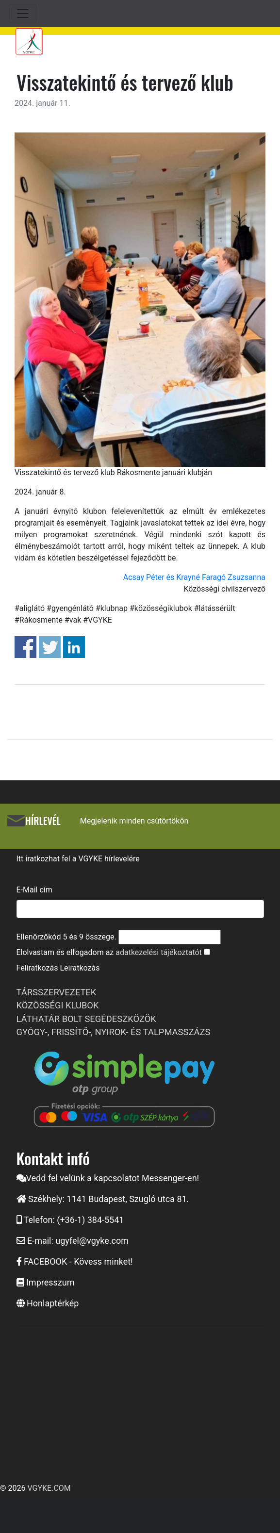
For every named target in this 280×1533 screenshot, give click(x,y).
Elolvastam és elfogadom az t (109, 952)
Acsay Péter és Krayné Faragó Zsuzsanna (194, 577)
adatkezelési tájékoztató (157, 952)
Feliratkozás (37, 968)
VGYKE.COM (48, 1488)
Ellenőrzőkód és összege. (66, 936)
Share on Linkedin (74, 647)
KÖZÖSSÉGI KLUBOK (57, 1005)
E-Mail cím (34, 889)
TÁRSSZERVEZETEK (56, 992)
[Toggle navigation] (22, 13)
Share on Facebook (25, 647)
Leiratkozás (79, 968)
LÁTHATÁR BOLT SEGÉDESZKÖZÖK (86, 1019)
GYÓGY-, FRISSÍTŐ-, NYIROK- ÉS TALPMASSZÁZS (113, 1032)
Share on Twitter (50, 647)
